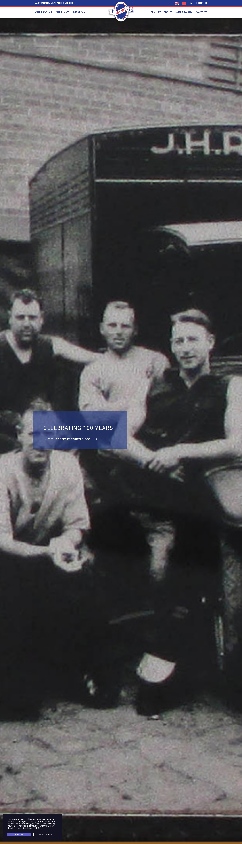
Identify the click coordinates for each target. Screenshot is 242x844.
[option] (185, 3)
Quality (156, 12)
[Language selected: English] (182, 3)
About (168, 12)
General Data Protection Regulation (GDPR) (31, 826)
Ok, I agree (19, 834)
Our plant (62, 12)
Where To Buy (183, 12)
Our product (43, 12)
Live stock (78, 12)
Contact (201, 12)
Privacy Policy (45, 834)
